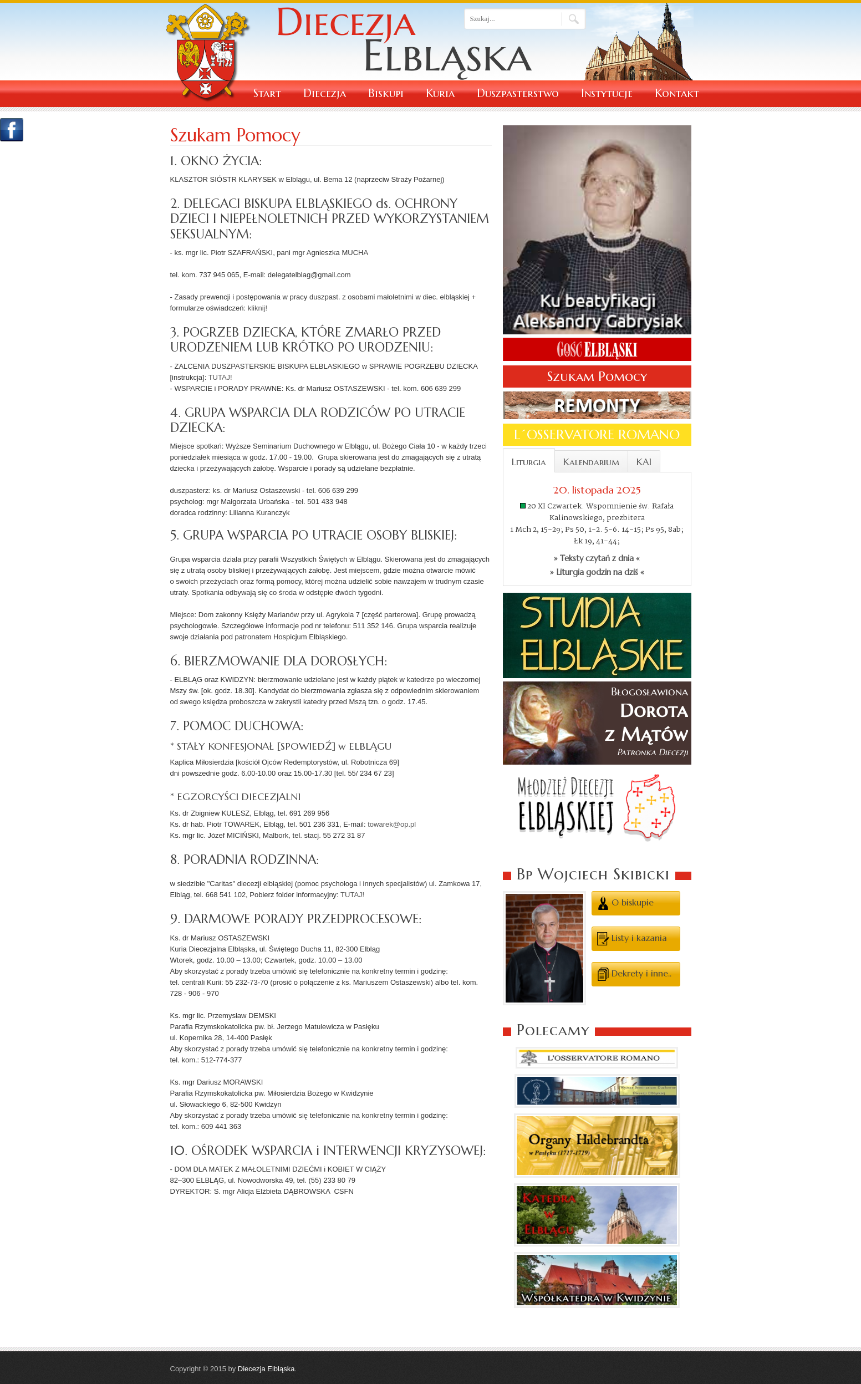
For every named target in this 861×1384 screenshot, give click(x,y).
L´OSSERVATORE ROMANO (597, 434)
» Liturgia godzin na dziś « (597, 572)
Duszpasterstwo (518, 93)
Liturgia (529, 462)
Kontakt (677, 93)
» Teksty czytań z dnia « (597, 558)
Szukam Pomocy (597, 376)
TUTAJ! (220, 377)
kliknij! (257, 308)
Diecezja (324, 93)
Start (267, 93)
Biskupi (386, 93)
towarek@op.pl (392, 824)
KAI (643, 462)
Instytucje (607, 93)
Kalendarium (591, 462)
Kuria (440, 93)
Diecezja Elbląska (266, 1369)
